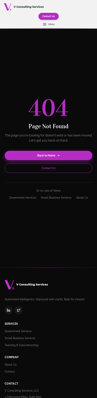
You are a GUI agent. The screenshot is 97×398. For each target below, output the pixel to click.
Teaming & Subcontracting (21, 345)
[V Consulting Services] (48, 284)
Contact (10, 371)
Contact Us (48, 16)
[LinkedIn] (8, 310)
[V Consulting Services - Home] (7, 6)
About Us (82, 197)
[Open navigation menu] (48, 24)
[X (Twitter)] (19, 310)
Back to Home (48, 155)
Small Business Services (56, 197)
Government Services (22, 197)
